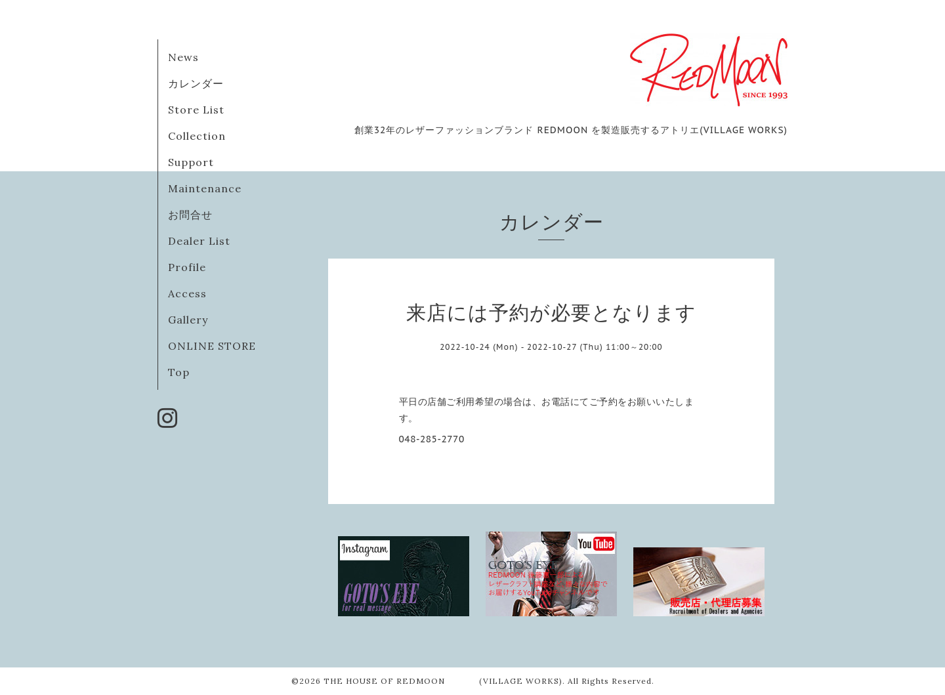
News (183, 57)
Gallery (188, 319)
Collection (197, 135)
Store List (196, 109)
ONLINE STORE (212, 345)
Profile (187, 267)
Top (179, 372)
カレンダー (196, 83)
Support (191, 162)
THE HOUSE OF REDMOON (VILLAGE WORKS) (443, 681)
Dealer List (199, 240)
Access (187, 293)
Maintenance (205, 188)
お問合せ (190, 214)
